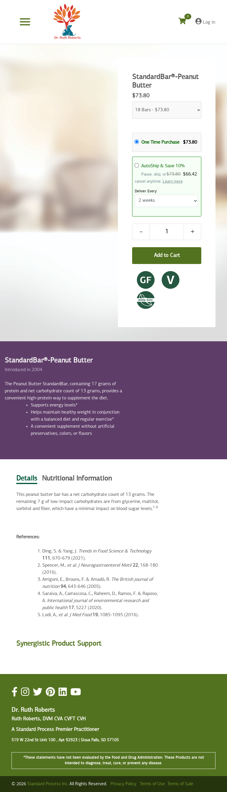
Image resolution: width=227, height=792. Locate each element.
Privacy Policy (123, 784)
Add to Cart (167, 255)
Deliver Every (146, 191)
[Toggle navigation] (25, 22)
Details (26, 478)
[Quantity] (167, 232)
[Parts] (166, 110)
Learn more (173, 181)
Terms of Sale (180, 784)
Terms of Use (152, 784)
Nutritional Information (77, 478)
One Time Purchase (160, 142)
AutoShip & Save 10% (163, 166)
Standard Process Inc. (47, 784)
